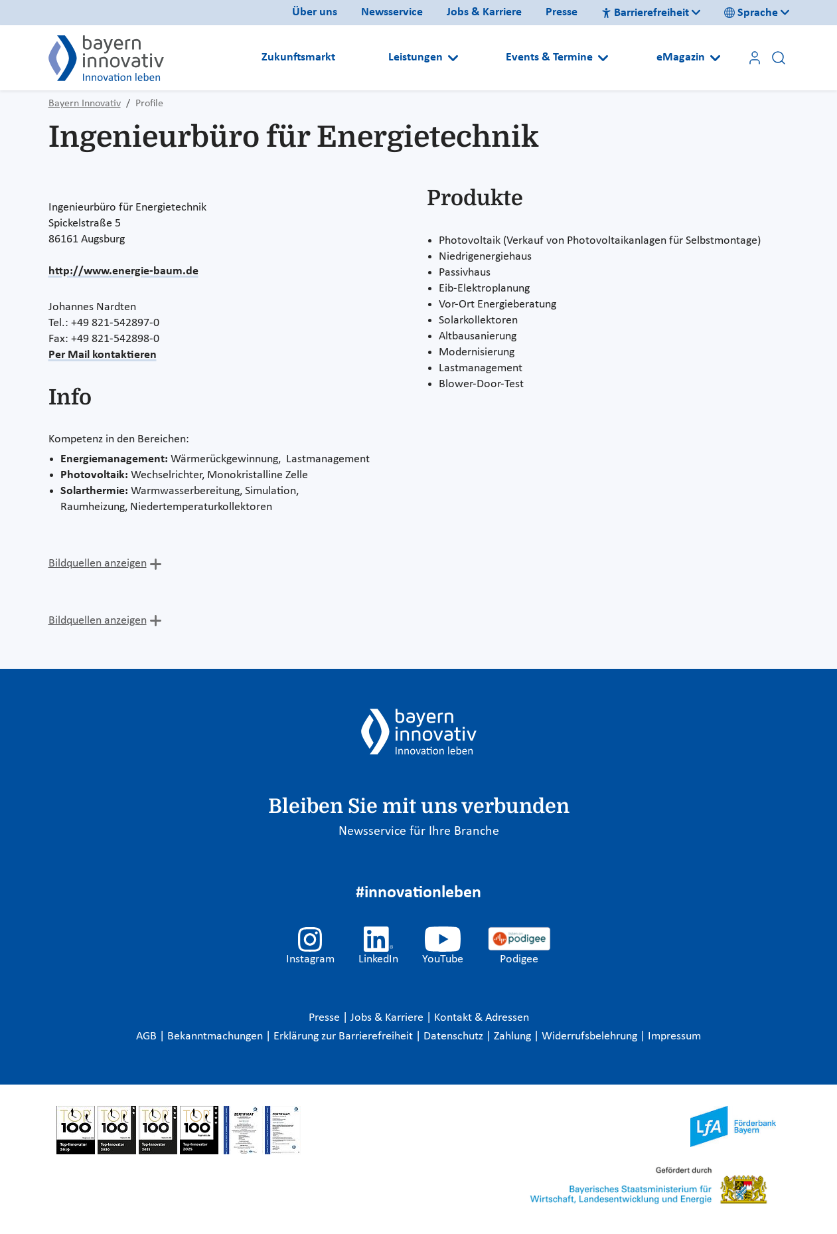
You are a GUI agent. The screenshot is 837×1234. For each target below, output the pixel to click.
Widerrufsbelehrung (591, 1036)
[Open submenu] (453, 57)
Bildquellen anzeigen (97, 563)
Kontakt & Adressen (481, 1018)
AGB (147, 1036)
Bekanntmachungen (216, 1036)
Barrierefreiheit (645, 13)
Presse (561, 12)
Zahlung (514, 1036)
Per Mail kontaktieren (102, 355)
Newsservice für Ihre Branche (419, 831)
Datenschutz (454, 1036)
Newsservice (392, 12)
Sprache (751, 13)
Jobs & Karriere (484, 12)
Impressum (674, 1036)
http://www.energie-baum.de (123, 271)
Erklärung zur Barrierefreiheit (344, 1036)
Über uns (314, 12)
